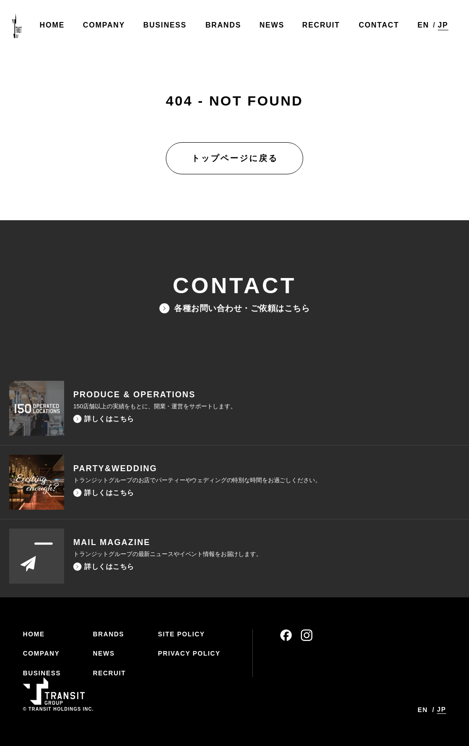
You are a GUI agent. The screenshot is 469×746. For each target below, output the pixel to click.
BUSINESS (42, 673)
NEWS (104, 653)
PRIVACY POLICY (189, 653)
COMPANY (41, 653)
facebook (286, 635)
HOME (34, 634)
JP (441, 27)
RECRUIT (109, 673)
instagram (306, 635)
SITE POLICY (181, 634)
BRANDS (108, 634)
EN (420, 27)
